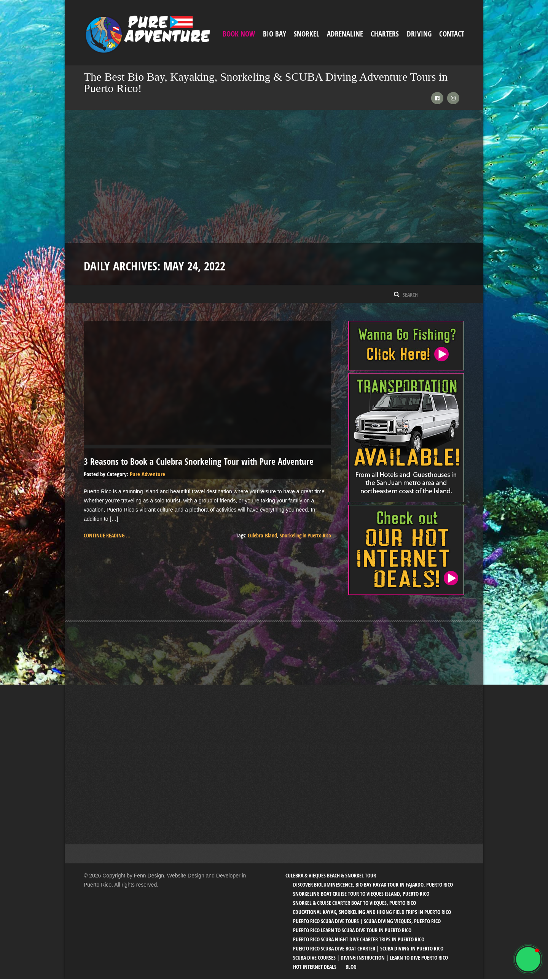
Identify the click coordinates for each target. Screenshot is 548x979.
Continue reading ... (107, 535)
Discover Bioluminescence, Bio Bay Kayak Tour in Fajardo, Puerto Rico (373, 884)
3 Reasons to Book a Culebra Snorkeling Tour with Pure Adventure (199, 461)
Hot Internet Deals (314, 966)
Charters (385, 34)
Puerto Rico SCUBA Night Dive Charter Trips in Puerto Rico (358, 939)
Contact (451, 34)
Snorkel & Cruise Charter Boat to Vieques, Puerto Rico (354, 902)
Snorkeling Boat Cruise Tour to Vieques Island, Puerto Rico (361, 893)
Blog (351, 966)
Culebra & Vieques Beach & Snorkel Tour (330, 875)
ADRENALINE (345, 34)
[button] (528, 959)
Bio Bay (274, 34)
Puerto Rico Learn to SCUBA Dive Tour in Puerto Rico (352, 930)
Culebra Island (262, 535)
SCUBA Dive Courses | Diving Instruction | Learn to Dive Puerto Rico (370, 957)
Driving (419, 34)
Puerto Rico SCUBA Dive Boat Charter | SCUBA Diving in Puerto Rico (368, 948)
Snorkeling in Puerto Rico (305, 535)
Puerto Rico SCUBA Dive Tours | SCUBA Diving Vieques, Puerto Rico (367, 921)
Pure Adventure (147, 474)
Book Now (239, 34)
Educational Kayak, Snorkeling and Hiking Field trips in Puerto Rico (372, 911)
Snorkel (306, 34)
